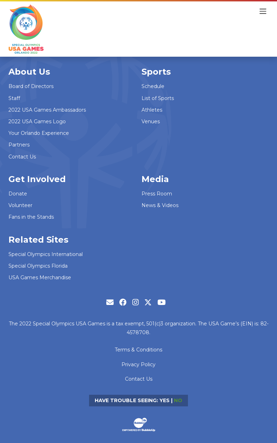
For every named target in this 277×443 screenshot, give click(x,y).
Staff (14, 98)
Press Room (156, 194)
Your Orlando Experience (38, 133)
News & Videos (159, 205)
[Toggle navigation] (262, 11)
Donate (17, 194)
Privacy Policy (138, 364)
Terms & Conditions (138, 350)
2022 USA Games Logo (37, 121)
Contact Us (22, 157)
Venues (150, 121)
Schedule (152, 86)
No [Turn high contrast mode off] (178, 400)
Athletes (151, 110)
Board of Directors (30, 86)
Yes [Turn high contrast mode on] (164, 400)
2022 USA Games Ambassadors (47, 110)
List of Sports (157, 98)
